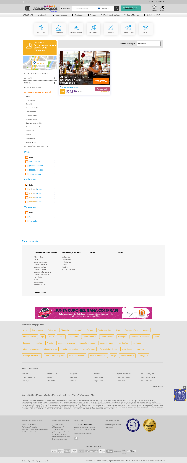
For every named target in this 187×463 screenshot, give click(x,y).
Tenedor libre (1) (31, 142)
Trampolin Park (131, 330)
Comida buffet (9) (31, 115)
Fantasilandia (50, 381)
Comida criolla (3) (31, 119)
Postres (65, 267)
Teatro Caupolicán (123, 377)
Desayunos (66, 259)
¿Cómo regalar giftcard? (60, 432)
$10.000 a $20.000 (36, 166)
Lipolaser (27, 343)
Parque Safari (98, 377)
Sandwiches (39, 282)
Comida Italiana (40, 264)
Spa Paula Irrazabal (123, 374)
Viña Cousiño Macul (148, 377)
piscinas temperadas (98, 355)
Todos (28, 96)
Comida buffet (40, 267)
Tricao (156, 336)
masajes (140, 349)
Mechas (39, 343)
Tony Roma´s (121, 381)
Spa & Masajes (132, 15)
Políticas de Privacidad (29, 427)
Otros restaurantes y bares (45, 252)
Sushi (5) (27, 83)
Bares (36, 259)
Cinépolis (49, 377)
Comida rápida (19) (32, 87)
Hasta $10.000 (34, 162)
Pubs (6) (28, 134)
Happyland (73, 374)
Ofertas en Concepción (54, 355)
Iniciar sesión (109, 427)
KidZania (73, 381)
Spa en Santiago (106, 343)
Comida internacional (43, 272)
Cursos (92, 15)
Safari (51, 336)
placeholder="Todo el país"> (107, 8)
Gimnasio (65, 330)
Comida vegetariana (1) (33, 127)
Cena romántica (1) (32, 108)
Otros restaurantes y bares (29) (38, 92)
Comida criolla (40, 269)
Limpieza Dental (89, 336)
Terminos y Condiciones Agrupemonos (35, 429)
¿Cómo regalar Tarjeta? (60, 434)
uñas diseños (122, 343)
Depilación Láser (104, 330)
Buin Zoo (25, 374)
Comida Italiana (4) (32, 111)
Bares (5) (29, 104)
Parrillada (38, 277)
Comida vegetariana (42, 274)
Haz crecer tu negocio (59, 439)
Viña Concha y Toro (147, 374)
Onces (64, 264)
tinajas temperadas (87, 343)
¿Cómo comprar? (58, 427)
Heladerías (66, 262)
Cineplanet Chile (51, 374)
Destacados (42, 15)
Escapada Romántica (66, 343)
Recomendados (59, 15)
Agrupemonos (34, 217)
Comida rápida (40, 292)
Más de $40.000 (35, 174)
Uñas (118, 330)
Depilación (73, 336)
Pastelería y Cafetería (71, 252)
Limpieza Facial (107, 336)
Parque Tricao (98, 381)
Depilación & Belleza (110, 15)
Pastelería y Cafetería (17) (36, 146)
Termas (90, 330)
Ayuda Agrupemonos (29, 425)
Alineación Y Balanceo (140, 336)
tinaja (113, 355)
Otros (92, 252)
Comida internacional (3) (34, 123)
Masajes (146, 330)
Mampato (97, 374)
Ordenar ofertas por (127, 44)
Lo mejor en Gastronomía (36, 74)
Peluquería (77, 330)
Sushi (120, 252)
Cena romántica (40, 262)
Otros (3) (28, 78)
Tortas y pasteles (69, 269)
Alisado (50, 343)
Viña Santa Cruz (146, 381)
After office (38, 257)
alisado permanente (31, 349)
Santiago (27, 2)
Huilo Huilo (73, 377)
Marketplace (33, 221)
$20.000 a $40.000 (36, 170)
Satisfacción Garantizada (30, 432)
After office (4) (30, 100)
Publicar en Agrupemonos (61, 437)
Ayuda (150, 2)
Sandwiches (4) (31, 138)
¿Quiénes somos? (58, 425)
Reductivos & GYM (152, 15)
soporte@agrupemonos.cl (82, 433)
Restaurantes (37, 330)
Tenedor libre (39, 284)
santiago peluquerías (31, 355)
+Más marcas (158, 386)
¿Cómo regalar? (57, 429)
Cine (25, 330)
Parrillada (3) (30, 130)
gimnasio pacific (50, 349)
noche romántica (127, 355)
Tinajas (61, 336)
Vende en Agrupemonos (113, 425)
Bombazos (77, 15)
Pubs (36, 279)
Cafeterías (52, 330)
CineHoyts (25, 381)
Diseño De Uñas (29, 336)
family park (137, 343)
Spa (42, 336)
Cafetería (66, 257)
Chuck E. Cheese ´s (28, 377)
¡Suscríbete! (160, 2)
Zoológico (122, 336)
